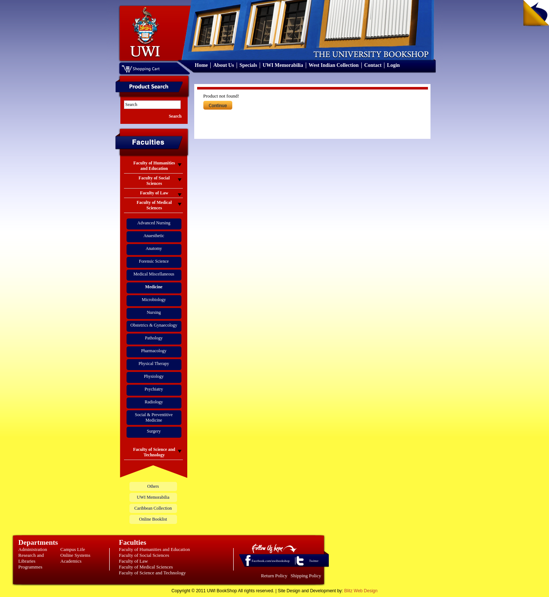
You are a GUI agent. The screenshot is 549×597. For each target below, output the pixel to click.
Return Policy (274, 575)
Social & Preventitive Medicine (154, 417)
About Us (223, 65)
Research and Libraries (31, 558)
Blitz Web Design (360, 590)
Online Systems (75, 555)
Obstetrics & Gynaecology (154, 325)
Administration (32, 549)
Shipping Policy (306, 575)
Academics (71, 561)
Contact (372, 65)
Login (393, 65)
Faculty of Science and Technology (152, 572)
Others (153, 486)
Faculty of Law (133, 561)
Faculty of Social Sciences (144, 555)
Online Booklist (153, 519)
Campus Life (72, 549)
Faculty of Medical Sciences (146, 567)
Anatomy (154, 248)
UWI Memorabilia (283, 65)
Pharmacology (153, 350)
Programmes (30, 567)
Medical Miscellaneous (154, 274)
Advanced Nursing (153, 222)
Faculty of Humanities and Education (154, 549)
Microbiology (154, 299)
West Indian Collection (334, 65)
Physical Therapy (154, 363)
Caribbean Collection (153, 508)
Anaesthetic (153, 235)
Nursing (154, 312)
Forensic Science (154, 261)
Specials (248, 65)
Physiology (153, 376)
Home (201, 65)
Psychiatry (153, 389)
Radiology (154, 401)
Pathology (154, 338)
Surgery (154, 431)
